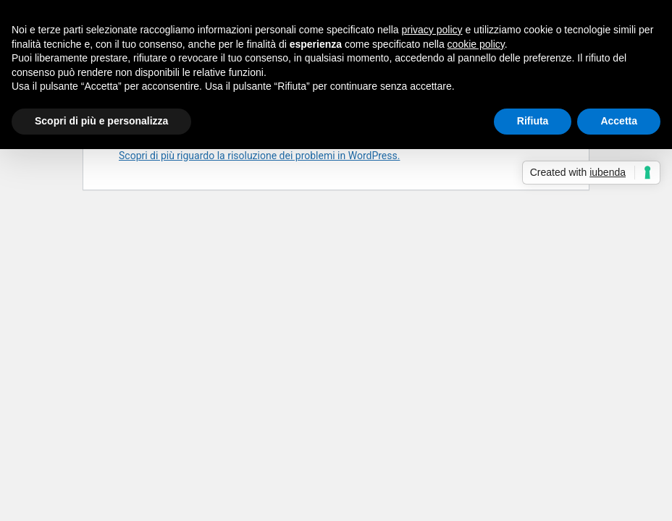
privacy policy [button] (432, 29)
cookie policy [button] (476, 44)
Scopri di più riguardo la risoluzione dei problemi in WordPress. (259, 155)
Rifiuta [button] (533, 121)
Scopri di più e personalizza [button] (101, 121)
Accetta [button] (618, 121)
